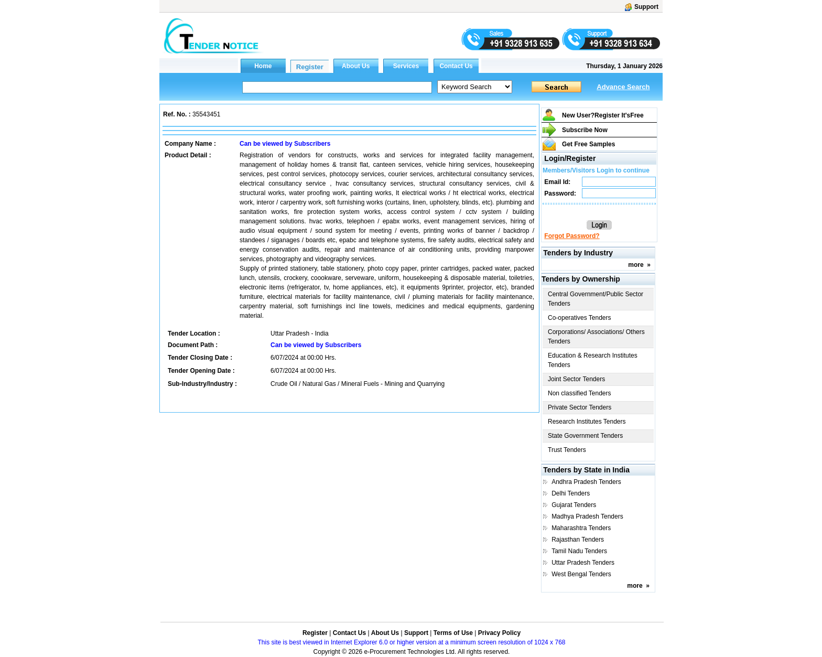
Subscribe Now (585, 130)
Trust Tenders (567, 450)
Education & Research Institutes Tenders (592, 360)
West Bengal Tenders (581, 574)
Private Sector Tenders (579, 407)
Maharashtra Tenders (581, 528)
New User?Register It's (603, 115)
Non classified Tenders (579, 393)
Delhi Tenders (570, 493)
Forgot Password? (571, 236)
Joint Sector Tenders (576, 379)
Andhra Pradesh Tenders (586, 482)
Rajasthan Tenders (577, 539)
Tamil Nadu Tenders (579, 551)
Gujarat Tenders (573, 505)
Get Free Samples (588, 144)
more (635, 264)
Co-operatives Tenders (579, 317)
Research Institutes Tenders (587, 421)
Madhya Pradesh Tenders (587, 516)
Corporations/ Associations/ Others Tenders (596, 336)
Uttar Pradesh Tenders (582, 562)
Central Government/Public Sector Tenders (595, 298)
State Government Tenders (585, 435)
